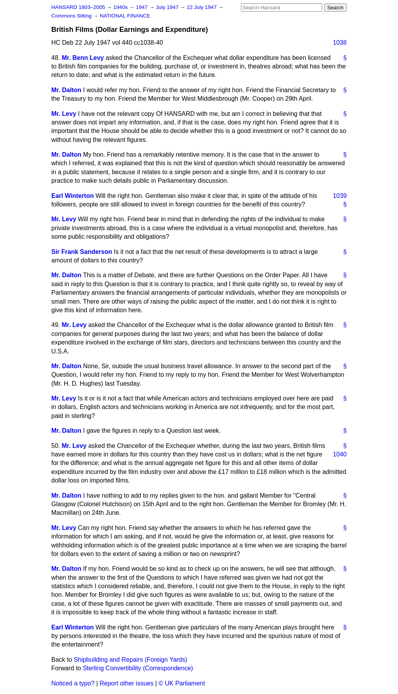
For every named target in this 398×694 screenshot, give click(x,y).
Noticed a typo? (72, 683)
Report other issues (127, 683)
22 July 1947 (202, 7)
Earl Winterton (72, 195)
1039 (340, 195)
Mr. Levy (63, 113)
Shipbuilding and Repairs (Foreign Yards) (130, 659)
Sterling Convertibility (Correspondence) (138, 668)
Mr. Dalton (66, 90)
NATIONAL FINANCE (125, 16)
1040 (340, 454)
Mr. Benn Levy (83, 57)
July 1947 (168, 7)
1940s (121, 7)
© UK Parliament (182, 683)
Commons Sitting (72, 16)
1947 (142, 7)
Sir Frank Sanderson (81, 251)
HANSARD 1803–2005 (78, 7)
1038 (340, 42)
